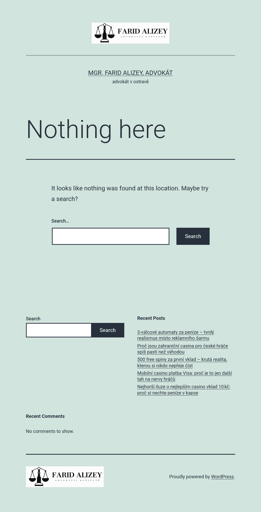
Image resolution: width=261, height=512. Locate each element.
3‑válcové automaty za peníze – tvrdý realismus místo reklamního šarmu (175, 335)
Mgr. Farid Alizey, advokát (130, 73)
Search (33, 318)
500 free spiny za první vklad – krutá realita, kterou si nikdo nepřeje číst (182, 362)
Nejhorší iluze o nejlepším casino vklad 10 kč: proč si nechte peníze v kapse (183, 389)
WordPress (222, 476)
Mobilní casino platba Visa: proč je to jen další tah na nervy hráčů (184, 376)
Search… (60, 221)
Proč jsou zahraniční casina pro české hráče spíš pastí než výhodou (182, 349)
